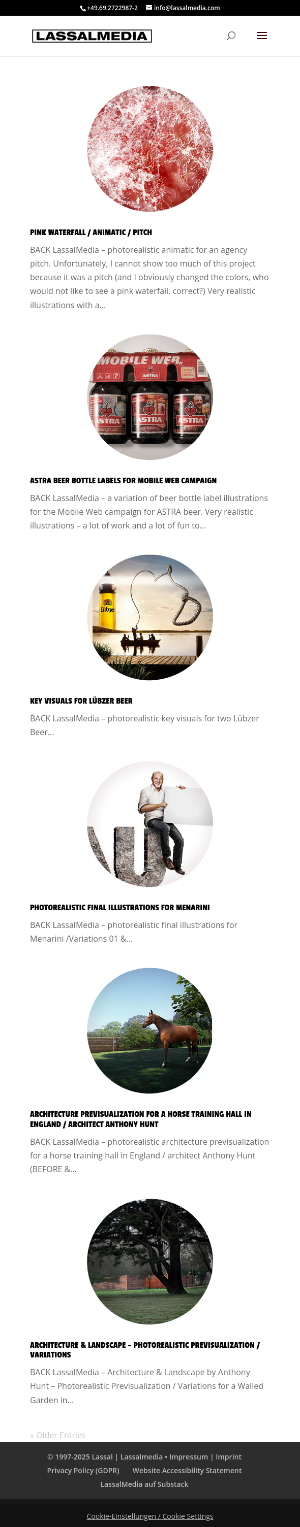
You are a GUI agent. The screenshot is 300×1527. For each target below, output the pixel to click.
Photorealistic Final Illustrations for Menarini (120, 908)
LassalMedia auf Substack (144, 1484)
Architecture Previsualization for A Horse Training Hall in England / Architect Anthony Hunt (141, 1119)
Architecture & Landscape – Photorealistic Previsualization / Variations (145, 1350)
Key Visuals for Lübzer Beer (81, 701)
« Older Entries (58, 1435)
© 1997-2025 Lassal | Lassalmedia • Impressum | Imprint (144, 1457)
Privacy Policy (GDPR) (83, 1470)
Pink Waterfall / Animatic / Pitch (91, 232)
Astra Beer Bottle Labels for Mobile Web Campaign (123, 481)
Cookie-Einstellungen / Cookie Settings (150, 1516)
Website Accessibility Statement (187, 1470)
